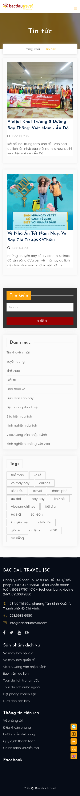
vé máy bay (20, 483)
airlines (44, 483)
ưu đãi (16, 499)
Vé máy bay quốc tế (19, 660)
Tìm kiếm (40, 320)
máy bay (37, 499)
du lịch (34, 530)
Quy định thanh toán (19, 741)
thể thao (17, 475)
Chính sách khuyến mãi (21, 748)
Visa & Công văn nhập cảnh (24, 667)
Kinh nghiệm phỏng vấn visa (28, 443)
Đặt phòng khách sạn (23, 407)
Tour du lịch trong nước (21, 680)
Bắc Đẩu (17, 491)
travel (37, 491)
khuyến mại (19, 522)
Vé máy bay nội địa (18, 653)
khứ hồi (59, 499)
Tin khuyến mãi (18, 352)
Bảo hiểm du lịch (19, 416)
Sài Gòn (37, 514)
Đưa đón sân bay (20, 398)
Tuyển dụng (16, 361)
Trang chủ (32, 49)
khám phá (60, 491)
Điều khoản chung (17, 727)
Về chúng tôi (13, 720)
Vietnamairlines (23, 506)
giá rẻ (15, 530)
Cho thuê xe (16, 389)
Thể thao (13, 370)
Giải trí (11, 380)
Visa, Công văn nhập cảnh (27, 434)
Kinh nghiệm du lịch (22, 425)
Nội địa (50, 506)
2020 (53, 530)
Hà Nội (16, 514)
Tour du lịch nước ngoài (21, 687)
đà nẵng (17, 538)
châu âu (44, 522)
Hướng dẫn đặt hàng (19, 734)
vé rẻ (37, 475)
